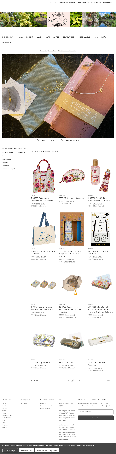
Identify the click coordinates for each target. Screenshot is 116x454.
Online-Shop (8, 37)
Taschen (5, 166)
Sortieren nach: (37, 151)
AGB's (103, 37)
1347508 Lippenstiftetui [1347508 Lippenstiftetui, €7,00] (41, 362)
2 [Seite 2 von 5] (68, 380)
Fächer (5, 156)
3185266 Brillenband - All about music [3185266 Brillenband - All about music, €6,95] (98, 252)
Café (48, 37)
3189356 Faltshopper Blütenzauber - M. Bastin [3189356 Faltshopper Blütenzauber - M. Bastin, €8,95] (42, 199)
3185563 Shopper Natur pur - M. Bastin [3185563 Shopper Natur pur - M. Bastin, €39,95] (44, 252)
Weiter (110, 380)
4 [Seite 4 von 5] (76, 380)
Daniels (43, 403)
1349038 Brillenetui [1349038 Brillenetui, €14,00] (67, 362)
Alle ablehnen (26, 450)
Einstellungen (10, 450)
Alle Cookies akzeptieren (47, 450)
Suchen (53, 3)
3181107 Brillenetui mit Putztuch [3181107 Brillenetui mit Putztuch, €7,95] (97, 363)
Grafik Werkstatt (46, 406)
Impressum (6, 43)
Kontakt (29, 37)
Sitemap (5, 427)
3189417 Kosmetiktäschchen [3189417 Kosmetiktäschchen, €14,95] (71, 198)
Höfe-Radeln (84, 37)
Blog (95, 37)
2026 (21, 37)
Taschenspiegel (8, 169)
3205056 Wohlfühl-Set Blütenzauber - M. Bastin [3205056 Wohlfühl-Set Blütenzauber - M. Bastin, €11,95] (99, 199)
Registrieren (96, 3)
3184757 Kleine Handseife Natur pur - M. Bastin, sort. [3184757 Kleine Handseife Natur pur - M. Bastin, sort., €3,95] (42, 308)
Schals (5, 162)
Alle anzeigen (45, 408)
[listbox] (51, 151)
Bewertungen (69, 37)
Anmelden (82, 3)
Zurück (34, 380)
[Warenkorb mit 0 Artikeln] (108, 3)
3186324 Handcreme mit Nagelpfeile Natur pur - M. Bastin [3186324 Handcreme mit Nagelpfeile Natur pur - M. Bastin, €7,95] (71, 253)
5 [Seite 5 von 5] (79, 380)
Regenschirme (8, 159)
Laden (39, 37)
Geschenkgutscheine (67, 3)
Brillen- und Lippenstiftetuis (13, 153)
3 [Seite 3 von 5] (72, 380)
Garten (56, 37)
